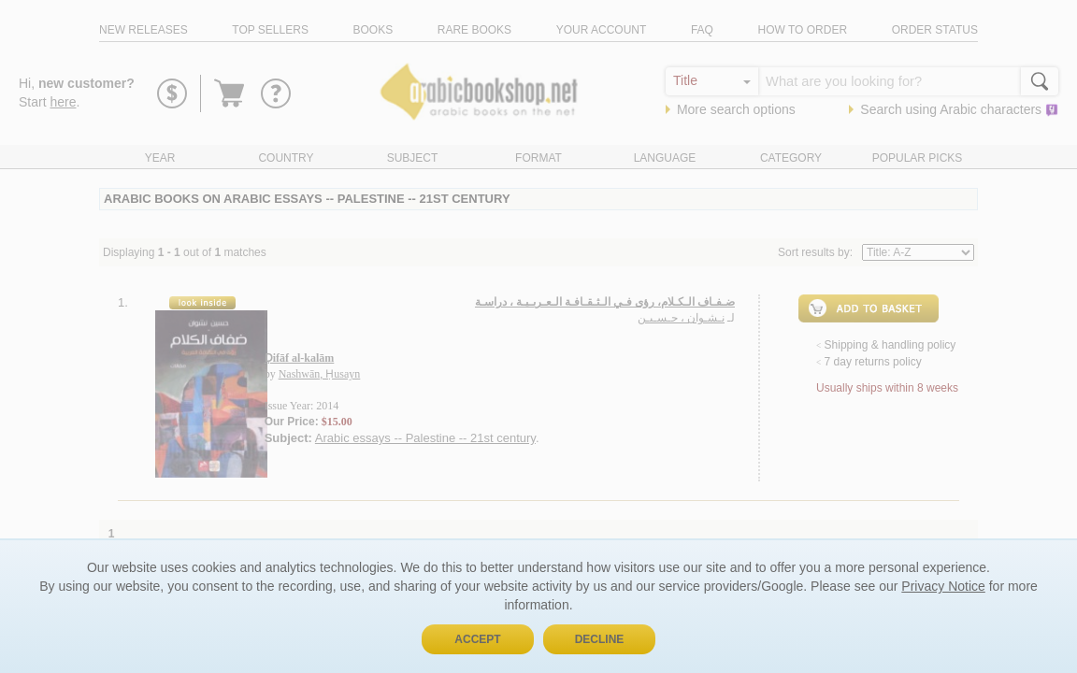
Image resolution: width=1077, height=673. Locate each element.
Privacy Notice (942, 586)
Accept (477, 639)
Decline (600, 639)
